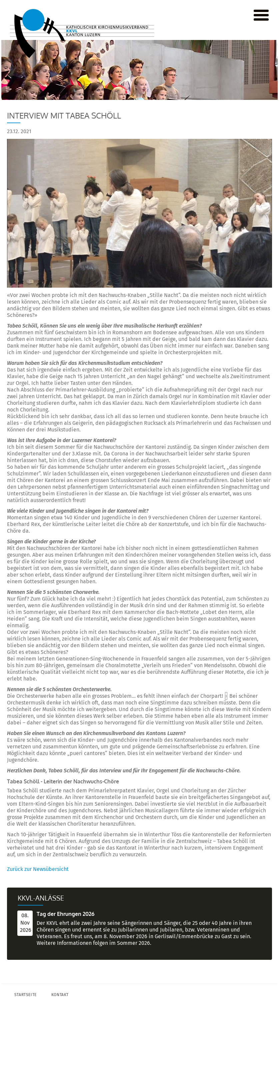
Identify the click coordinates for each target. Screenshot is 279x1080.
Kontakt (60, 994)
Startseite (25, 994)
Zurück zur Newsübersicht (38, 869)
